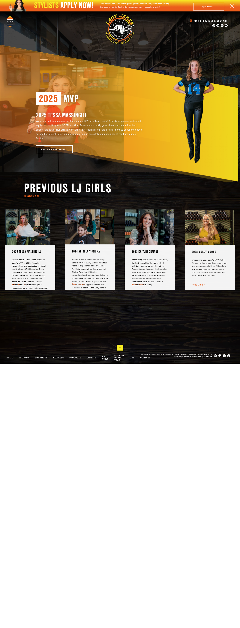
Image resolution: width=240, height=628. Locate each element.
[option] (31, 249)
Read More (19, 284)
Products (75, 358)
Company (24, 358)
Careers (197, 356)
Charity (91, 358)
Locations (41, 358)
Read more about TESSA (54, 149)
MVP (132, 358)
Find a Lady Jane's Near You (210, 21)
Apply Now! (208, 6)
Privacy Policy (183, 356)
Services (58, 358)
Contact (145, 358)
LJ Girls (105, 357)
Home (10, 358)
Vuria (210, 354)
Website (201, 354)
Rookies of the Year (119, 357)
